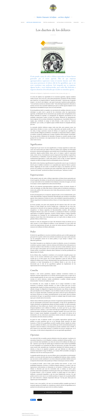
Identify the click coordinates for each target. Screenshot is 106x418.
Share (33, 399)
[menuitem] (24, 22)
